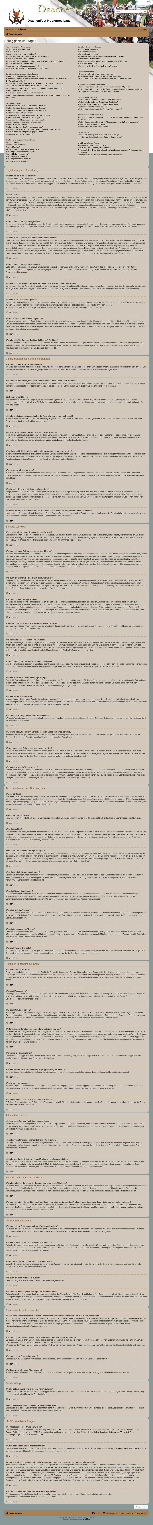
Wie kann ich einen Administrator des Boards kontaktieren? (100, 155)
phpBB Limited (52, 440)
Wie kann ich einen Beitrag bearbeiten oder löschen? (26, 108)
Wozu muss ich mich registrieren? (18, 49)
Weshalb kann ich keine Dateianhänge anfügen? (24, 122)
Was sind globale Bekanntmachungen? (20, 152)
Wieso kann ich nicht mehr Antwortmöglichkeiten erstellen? (28, 115)
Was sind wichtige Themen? (16, 156)
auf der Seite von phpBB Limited (115, 1432)
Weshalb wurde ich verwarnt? (17, 125)
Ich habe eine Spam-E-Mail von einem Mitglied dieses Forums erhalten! (105, 79)
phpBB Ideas (123, 1448)
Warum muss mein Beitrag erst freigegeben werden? (25, 132)
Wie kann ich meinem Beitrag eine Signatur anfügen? (26, 110)
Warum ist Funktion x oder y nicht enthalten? (94, 148)
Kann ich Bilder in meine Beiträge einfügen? (22, 149)
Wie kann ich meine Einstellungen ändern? (22, 76)
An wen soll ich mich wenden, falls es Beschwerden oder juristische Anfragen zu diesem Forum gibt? (111, 151)
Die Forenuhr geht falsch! (15, 81)
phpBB (68, 1517)
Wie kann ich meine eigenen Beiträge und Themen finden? (100, 109)
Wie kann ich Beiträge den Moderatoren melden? (24, 127)
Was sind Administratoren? (88, 49)
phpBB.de (69, 440)
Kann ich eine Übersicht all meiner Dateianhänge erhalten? (100, 137)
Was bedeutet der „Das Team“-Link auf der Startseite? (98, 66)
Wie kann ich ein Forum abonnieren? (92, 124)
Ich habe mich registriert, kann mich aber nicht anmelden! (27, 56)
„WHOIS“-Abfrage (55, 1467)
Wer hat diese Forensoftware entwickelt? (93, 145)
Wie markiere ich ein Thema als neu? (20, 134)
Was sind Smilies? (13, 147)
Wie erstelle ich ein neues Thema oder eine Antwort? (25, 106)
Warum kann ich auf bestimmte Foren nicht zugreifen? (26, 120)
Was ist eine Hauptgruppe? (88, 63)
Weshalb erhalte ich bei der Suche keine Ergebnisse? (98, 102)
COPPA (141, 240)
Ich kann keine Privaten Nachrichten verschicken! (96, 74)
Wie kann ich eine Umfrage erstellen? (20, 113)
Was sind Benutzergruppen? (88, 54)
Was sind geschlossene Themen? (18, 159)
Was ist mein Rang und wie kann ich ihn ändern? (24, 93)
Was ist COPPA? (12, 52)
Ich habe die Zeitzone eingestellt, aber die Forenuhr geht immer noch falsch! (34, 83)
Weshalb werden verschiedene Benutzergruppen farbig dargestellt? (103, 61)
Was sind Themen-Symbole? (17, 161)
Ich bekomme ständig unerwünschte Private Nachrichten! (99, 76)
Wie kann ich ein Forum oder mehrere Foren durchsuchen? (100, 100)
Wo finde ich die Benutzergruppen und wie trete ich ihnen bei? (101, 56)
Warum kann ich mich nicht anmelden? (20, 59)
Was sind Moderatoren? (87, 52)
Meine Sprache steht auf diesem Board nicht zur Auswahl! (27, 86)
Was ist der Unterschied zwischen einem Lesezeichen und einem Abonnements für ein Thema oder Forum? (110, 118)
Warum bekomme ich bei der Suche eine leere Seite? (98, 104)
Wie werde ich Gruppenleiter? (89, 59)
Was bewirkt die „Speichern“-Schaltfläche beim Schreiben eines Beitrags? (33, 129)
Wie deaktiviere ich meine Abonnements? (93, 127)
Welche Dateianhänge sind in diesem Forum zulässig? (98, 135)
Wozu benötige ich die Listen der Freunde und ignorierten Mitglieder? (104, 87)
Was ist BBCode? (12, 142)
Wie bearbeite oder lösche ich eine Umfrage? (23, 118)
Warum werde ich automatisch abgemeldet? (22, 66)
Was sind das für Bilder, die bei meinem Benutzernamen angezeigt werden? (34, 88)
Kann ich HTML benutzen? (16, 145)
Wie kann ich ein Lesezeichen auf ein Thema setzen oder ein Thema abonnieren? (108, 122)
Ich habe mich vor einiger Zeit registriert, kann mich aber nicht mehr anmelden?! (36, 61)
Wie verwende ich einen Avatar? (18, 90)
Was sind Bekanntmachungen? (17, 154)
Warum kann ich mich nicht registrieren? (21, 54)
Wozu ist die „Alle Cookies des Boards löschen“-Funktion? (27, 68)
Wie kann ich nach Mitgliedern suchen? (92, 107)
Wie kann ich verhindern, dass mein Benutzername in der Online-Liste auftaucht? (36, 79)
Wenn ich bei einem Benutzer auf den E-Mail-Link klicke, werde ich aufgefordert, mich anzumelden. (38, 96)
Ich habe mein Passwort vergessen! (19, 63)
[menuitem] (23, 29)
